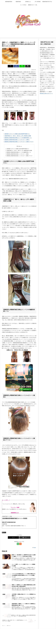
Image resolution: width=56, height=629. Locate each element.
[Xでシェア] (10, 66)
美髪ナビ (4, 532)
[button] (28, 66)
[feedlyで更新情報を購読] (18, 544)
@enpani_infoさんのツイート (46, 93)
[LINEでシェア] (22, 66)
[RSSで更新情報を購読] (20, 544)
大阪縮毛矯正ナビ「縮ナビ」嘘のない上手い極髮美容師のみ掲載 (19, 150)
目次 (18, 146)
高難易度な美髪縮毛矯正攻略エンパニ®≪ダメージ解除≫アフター (19, 141)
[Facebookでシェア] (16, 66)
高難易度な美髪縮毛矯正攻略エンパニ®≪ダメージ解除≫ (17, 139)
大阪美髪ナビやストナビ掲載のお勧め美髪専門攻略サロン (17, 133)
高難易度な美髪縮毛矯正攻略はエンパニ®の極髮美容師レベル (18, 137)
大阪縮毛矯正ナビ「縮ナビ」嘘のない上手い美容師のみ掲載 (17, 135)
